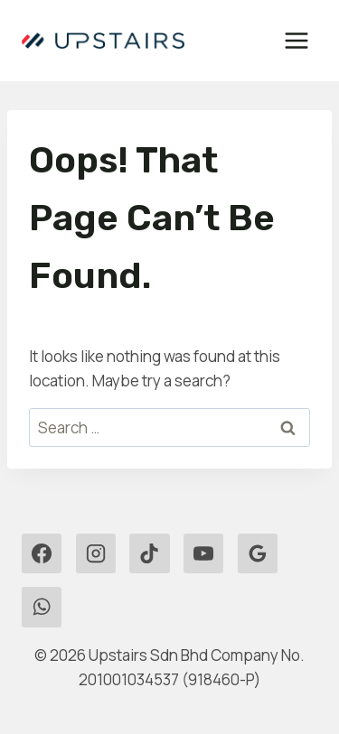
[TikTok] (149, 553)
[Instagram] (96, 553)
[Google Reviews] (258, 553)
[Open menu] (296, 40)
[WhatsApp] (41, 607)
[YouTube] (203, 553)
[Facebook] (41, 553)
